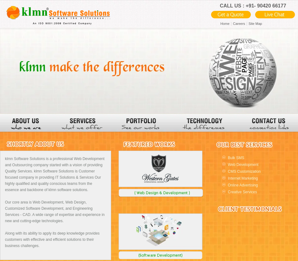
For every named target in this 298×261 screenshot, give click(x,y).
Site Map (255, 23)
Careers (239, 23)
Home (224, 23)
